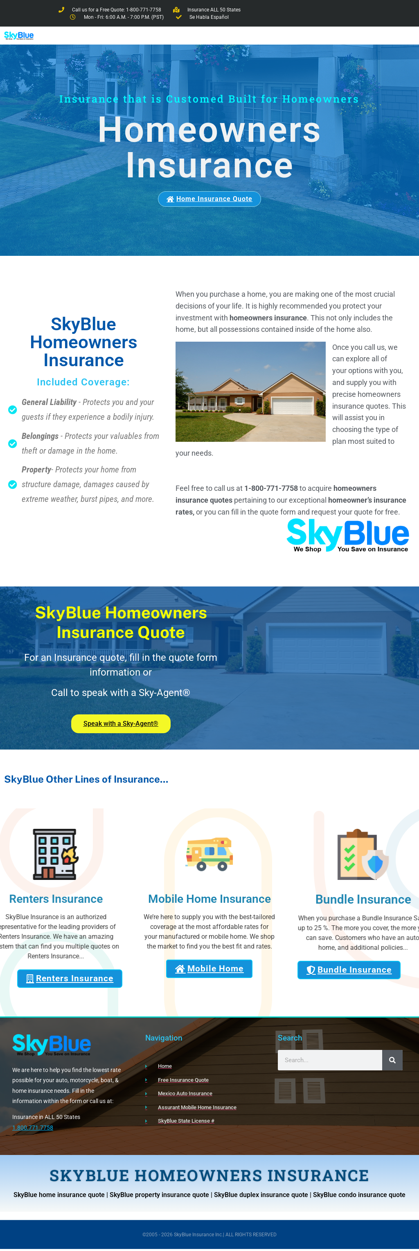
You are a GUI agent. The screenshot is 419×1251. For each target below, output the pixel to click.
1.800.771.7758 (32, 1129)
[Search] (392, 1062)
